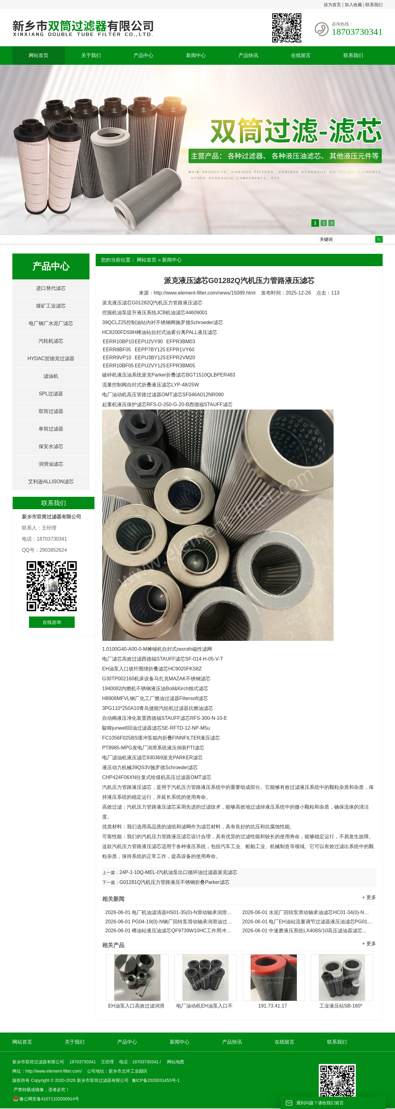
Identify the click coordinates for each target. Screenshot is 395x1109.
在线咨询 (52, 622)
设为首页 (332, 4)
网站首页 (38, 55)
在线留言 (301, 55)
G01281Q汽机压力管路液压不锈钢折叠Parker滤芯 (174, 882)
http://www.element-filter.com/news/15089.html (205, 292)
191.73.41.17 (272, 1005)
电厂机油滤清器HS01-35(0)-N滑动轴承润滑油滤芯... (170, 912)
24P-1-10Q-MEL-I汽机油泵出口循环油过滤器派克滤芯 (178, 872)
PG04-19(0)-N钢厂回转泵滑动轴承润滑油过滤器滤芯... (170, 921)
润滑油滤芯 (51, 464)
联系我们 (374, 4)
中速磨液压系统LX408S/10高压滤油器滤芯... (304, 930)
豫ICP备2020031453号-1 (155, 1080)
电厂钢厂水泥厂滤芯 (51, 323)
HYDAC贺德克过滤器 (50, 358)
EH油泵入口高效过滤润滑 (136, 1005)
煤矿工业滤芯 (51, 305)
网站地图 (175, 1061)
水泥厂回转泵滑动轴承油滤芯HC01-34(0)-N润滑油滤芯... (307, 912)
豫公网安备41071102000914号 (46, 1098)
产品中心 (143, 55)
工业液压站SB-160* (341, 1005)
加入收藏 (353, 4)
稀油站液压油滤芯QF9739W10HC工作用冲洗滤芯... (170, 930)
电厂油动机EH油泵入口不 (204, 1005)
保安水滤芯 (51, 446)
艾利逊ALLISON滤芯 (51, 481)
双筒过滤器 (51, 411)
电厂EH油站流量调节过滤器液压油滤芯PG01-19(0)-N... (307, 921)
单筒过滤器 (51, 428)
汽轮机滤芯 (51, 341)
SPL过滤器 (51, 393)
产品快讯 (248, 55)
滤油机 (51, 376)
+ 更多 (369, 897)
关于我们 (91, 55)
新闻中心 (196, 55)
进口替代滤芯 (51, 288)
